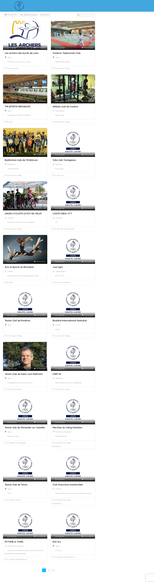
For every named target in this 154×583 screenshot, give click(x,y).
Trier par (45, 15)
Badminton (12, 164)
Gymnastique (60, 271)
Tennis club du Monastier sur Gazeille (25, 427)
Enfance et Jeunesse (63, 432)
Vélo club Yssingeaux (65, 160)
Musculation (59, 111)
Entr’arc (57, 541)
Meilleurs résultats (29, 15)
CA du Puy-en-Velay (62, 68)
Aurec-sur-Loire (12, 68)
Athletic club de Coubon (65, 106)
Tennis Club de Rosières (17, 320)
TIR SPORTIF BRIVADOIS (17, 106)
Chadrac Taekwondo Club (67, 53)
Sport (10, 57)
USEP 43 (57, 374)
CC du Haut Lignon (13, 500)
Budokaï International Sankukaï (70, 320)
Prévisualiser (40, 47)
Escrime (58, 489)
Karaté (58, 325)
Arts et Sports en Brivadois (19, 267)
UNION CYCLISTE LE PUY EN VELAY (23, 213)
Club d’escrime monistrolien (68, 484)
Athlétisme (59, 378)
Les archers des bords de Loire (21, 53)
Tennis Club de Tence (16, 484)
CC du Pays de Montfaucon (16, 559)
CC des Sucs (59, 175)
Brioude (9, 122)
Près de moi (10, 14)
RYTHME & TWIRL (14, 541)
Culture (10, 271)
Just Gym (58, 267)
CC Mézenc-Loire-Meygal (16, 443)
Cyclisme (58, 164)
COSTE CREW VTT (62, 213)
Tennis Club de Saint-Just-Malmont (24, 374)
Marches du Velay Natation (67, 427)
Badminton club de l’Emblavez (21, 160)
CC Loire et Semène (62, 282)
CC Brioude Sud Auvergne (64, 229)
